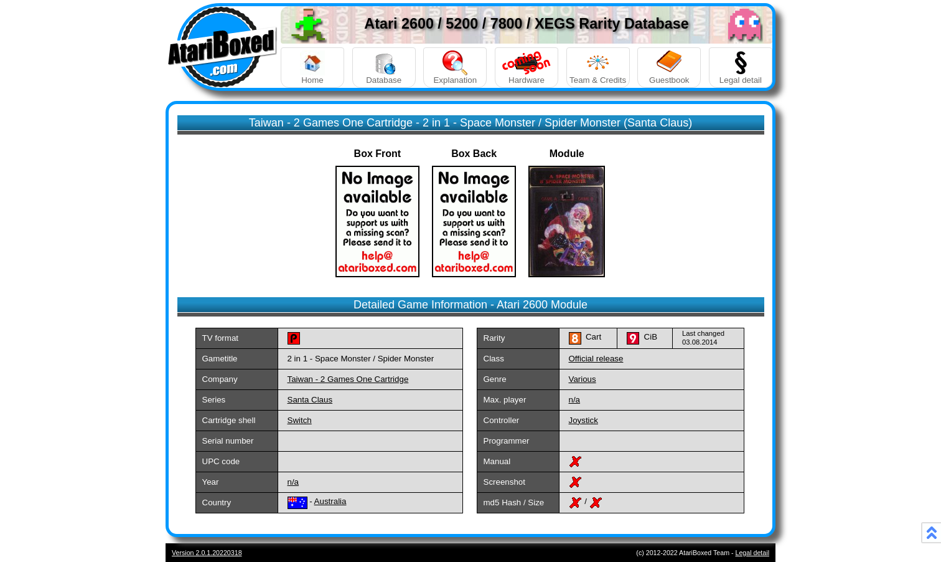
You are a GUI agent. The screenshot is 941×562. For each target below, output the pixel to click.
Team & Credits (598, 67)
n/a (575, 399)
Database (384, 67)
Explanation (455, 67)
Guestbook (669, 67)
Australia (330, 501)
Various (582, 379)
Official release (596, 358)
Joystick (583, 420)
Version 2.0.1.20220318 (207, 552)
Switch (300, 420)
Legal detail (740, 67)
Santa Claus (310, 399)
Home (312, 67)
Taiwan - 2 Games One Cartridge (348, 379)
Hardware (526, 67)
